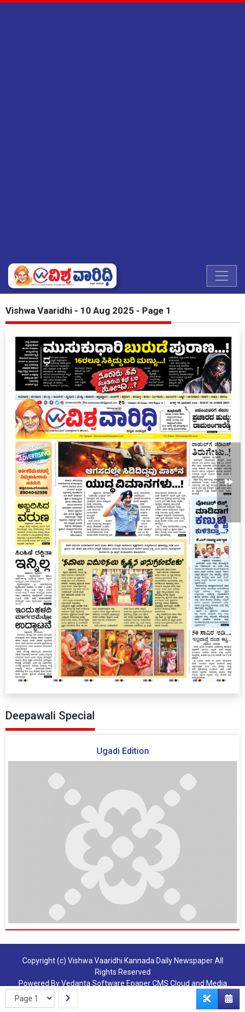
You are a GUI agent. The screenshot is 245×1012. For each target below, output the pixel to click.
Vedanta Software (93, 983)
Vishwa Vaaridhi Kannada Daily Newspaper (140, 960)
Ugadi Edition (122, 751)
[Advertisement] (122, 133)
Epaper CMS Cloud (158, 983)
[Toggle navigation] (222, 276)
